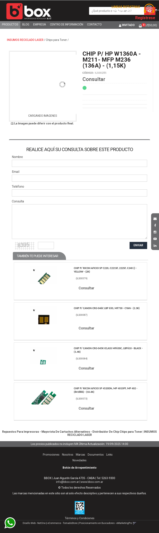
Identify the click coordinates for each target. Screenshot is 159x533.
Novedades (79, 460)
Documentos (96, 454)
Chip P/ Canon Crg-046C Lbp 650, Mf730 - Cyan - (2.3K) (107, 308)
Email (15, 172)
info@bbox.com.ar (67, 481)
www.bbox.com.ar (92, 481)
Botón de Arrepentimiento (80, 467)
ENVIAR (138, 245)
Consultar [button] (94, 79)
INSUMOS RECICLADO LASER (25, 39)
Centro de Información (66, 24)
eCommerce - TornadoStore (62, 523)
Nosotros (67, 454)
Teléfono (18, 186)
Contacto (94, 24)
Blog (25, 24)
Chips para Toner (56, 39)
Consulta (18, 201)
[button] (155, 218)
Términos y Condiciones (79, 518)
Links (109, 454)
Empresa (39, 24)
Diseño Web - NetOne (34, 523)
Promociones (51, 454)
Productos (10, 24)
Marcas (80, 454)
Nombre (17, 157)
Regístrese (145, 17)
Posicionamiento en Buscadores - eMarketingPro (105, 523)
